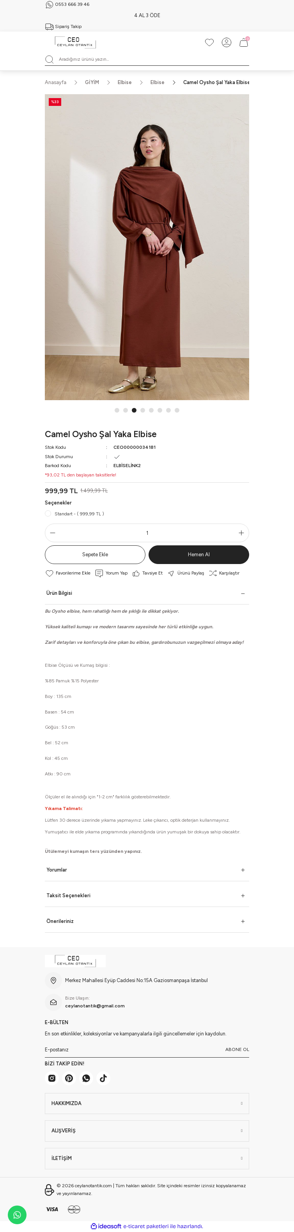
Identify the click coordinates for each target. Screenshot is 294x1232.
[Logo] (75, 42)
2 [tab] (125, 410)
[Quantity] (147, 533)
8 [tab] (177, 410)
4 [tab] (142, 410)
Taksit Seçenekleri (68, 895)
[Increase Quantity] (243, 533)
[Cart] (243, 42)
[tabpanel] (147, 247)
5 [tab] (151, 410)
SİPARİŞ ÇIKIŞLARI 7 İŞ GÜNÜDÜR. (147, 15)
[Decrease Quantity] (51, 533)
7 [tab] (168, 410)
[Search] (147, 59)
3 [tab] (134, 410)
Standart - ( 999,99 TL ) (79, 514)
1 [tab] (117, 410)
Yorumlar (56, 870)
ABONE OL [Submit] (237, 1049)
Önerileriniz (60, 921)
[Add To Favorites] (67, 573)
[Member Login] (226, 42)
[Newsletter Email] (147, 1050)
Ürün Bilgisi (59, 593)
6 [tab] (160, 410)
